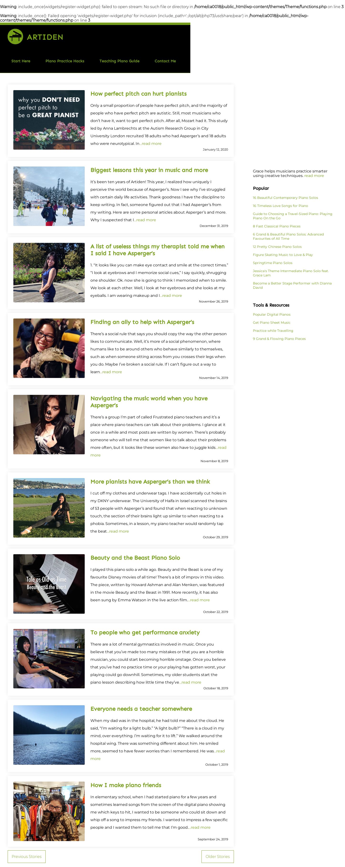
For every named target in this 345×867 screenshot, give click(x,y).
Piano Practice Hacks (64, 61)
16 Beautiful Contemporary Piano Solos (285, 198)
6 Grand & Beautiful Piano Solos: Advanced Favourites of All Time (288, 236)
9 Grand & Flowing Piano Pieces (279, 339)
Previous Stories (27, 856)
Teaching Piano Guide (119, 61)
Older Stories (218, 856)
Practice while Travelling (273, 330)
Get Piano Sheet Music (272, 322)
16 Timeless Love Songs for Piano (280, 206)
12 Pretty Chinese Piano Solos (277, 247)
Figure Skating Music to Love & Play (283, 255)
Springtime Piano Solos (272, 263)
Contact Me (165, 61)
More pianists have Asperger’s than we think (150, 481)
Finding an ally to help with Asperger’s (142, 321)
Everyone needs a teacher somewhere (141, 708)
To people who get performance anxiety (145, 632)
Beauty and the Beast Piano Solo (135, 557)
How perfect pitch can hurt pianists (138, 93)
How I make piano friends (125, 785)
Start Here (20, 61)
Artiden (45, 37)
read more (314, 175)
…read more (150, 143)
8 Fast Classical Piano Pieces (277, 226)
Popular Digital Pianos (272, 314)
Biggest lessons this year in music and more (149, 170)
